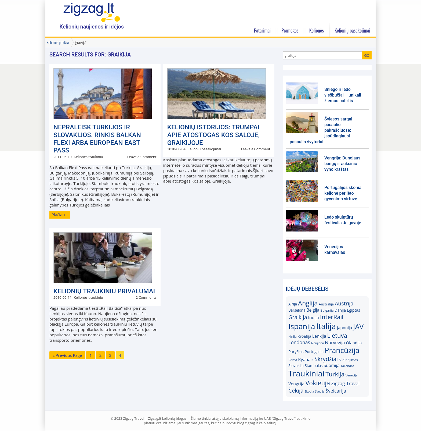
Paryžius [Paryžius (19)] (296, 351)
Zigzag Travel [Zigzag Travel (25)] (345, 383)
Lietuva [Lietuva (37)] (337, 335)
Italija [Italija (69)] (326, 326)
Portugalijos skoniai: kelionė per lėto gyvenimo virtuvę (344, 193)
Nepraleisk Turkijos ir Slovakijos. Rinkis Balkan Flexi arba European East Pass (97, 138)
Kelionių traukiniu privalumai (104, 291)
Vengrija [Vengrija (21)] (296, 384)
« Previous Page (67, 355)
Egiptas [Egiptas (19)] (353, 310)
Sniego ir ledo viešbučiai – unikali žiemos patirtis (342, 95)
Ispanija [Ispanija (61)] (301, 326)
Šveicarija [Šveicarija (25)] (335, 390)
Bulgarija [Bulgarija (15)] (326, 310)
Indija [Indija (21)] (313, 317)
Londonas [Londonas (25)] (299, 342)
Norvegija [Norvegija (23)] (335, 342)
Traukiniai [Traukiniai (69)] (306, 373)
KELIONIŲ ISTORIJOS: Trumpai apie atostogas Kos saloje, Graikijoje (213, 135)
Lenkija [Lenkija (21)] (319, 336)
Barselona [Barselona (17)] (297, 310)
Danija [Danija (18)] (340, 310)
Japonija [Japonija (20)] (344, 327)
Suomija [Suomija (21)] (332, 365)
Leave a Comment (142, 156)
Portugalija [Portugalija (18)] (314, 351)
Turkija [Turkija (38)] (334, 374)
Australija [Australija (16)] (326, 304)
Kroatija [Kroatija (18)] (304, 336)
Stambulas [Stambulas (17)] (314, 365)
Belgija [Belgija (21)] (312, 310)
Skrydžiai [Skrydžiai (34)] (326, 359)
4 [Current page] (120, 355)
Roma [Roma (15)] (292, 360)
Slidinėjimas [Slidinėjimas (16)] (348, 359)
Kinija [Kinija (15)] (292, 336)
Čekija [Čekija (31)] (295, 390)
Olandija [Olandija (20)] (354, 342)
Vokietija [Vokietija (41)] (317, 383)
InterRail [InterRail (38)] (331, 317)
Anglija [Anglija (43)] (308, 303)
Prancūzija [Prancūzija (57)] (342, 350)
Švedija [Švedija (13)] (319, 391)
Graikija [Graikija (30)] (297, 317)
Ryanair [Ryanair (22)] (305, 359)
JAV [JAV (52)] (358, 326)
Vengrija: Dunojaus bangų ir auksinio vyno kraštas (342, 163)
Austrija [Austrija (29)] (344, 303)
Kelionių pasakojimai (204, 149)
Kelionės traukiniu (88, 156)
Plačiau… (60, 214)
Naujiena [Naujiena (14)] (317, 343)
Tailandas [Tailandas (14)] (347, 366)
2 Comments (146, 297)
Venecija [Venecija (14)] (351, 375)
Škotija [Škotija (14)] (309, 391)
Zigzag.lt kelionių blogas (91, 12)
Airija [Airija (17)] (292, 304)
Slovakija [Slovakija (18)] (296, 365)
